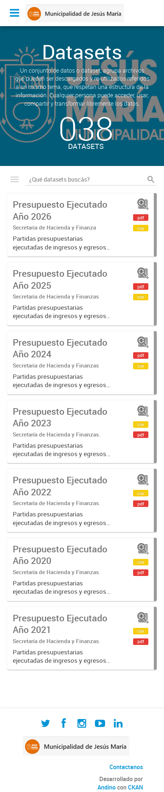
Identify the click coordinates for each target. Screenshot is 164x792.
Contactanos (126, 767)
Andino (106, 787)
